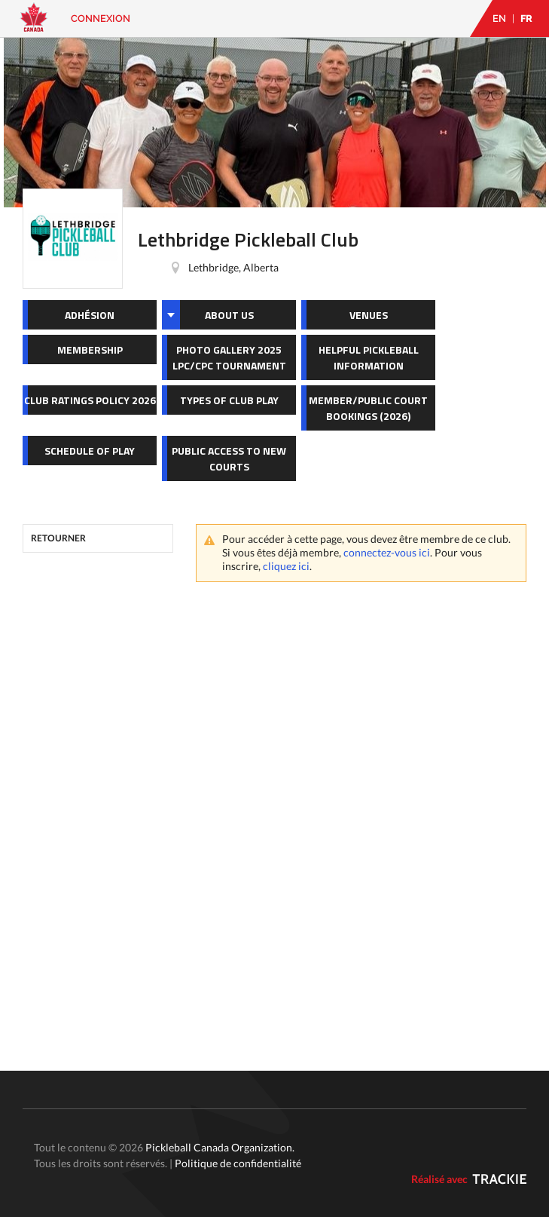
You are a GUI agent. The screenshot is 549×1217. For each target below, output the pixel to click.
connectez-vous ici (386, 552)
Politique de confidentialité (238, 1163)
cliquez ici (286, 565)
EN (499, 18)
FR (526, 18)
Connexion (100, 18)
